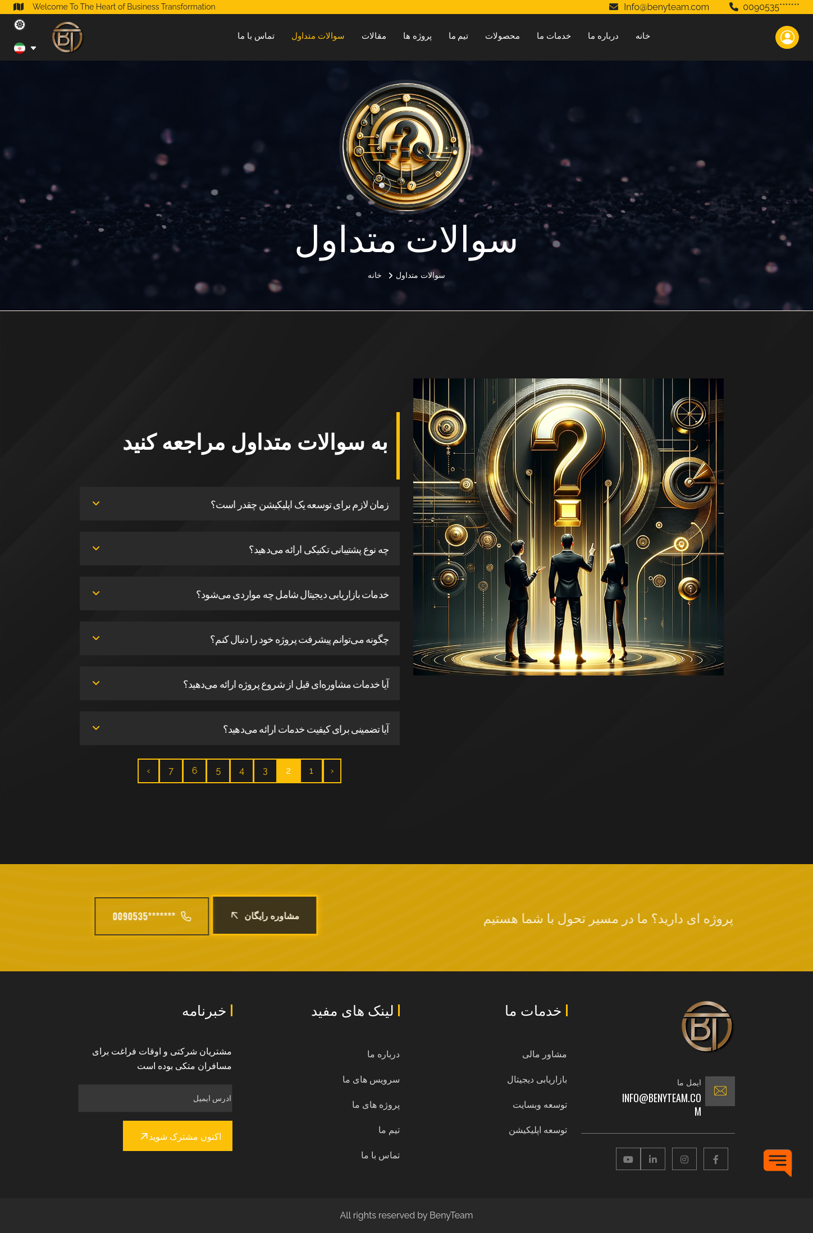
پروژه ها (417, 36)
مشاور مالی (544, 1054)
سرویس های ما (371, 1079)
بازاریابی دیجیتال (537, 1079)
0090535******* (764, 7)
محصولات (502, 36)
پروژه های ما (376, 1104)
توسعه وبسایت (540, 1104)
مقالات (374, 36)
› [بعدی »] (156, 771)
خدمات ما (554, 36)
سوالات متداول (318, 36)
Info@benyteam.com (661, 1104)
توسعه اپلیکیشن (538, 1130)
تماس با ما (256, 36)
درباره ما (603, 36)
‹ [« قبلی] (339, 771)
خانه (643, 36)
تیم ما (459, 36)
